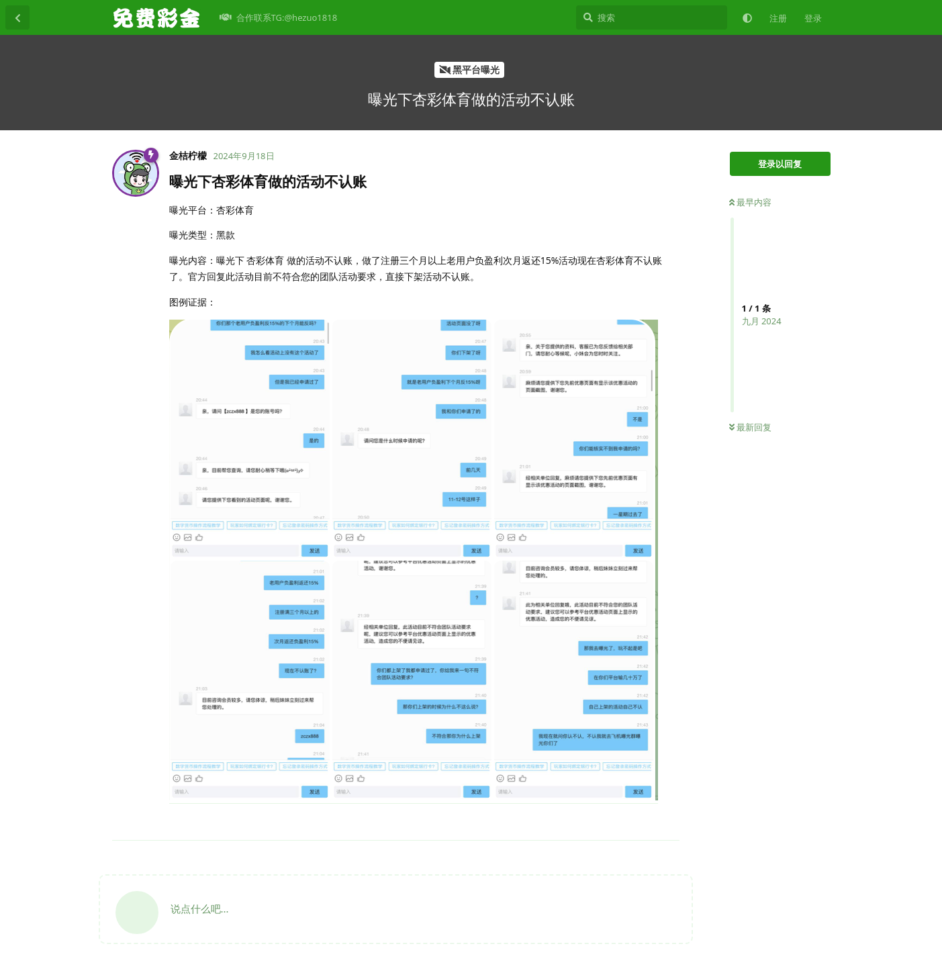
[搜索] (651, 17)
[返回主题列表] (17, 17)
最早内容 (750, 202)
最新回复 (750, 427)
